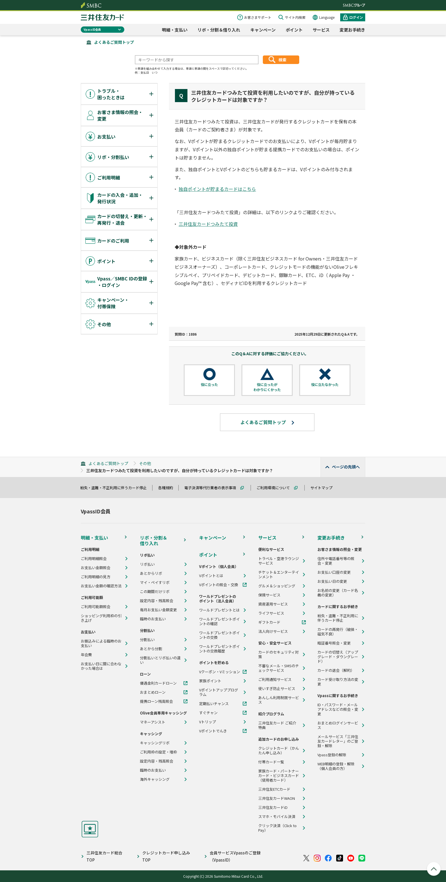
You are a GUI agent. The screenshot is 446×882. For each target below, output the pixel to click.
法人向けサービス (273, 631)
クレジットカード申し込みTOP (166, 856)
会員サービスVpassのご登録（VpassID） (235, 856)
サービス (321, 30)
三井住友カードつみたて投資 (208, 223)
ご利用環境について (276, 487)
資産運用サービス (273, 604)
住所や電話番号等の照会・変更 (335, 560)
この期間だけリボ (155, 591)
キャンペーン (263, 30)
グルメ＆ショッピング (276, 586)
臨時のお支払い (153, 619)
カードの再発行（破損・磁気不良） (337, 631)
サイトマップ (324, 487)
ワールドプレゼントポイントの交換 (219, 635)
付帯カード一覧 (271, 762)
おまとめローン (153, 692)
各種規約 (168, 487)
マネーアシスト (152, 722)
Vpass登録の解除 (331, 755)
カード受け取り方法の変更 (337, 681)
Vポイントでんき (213, 731)
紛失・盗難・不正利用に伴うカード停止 (116, 487)
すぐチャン (208, 712)
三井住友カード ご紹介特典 (277, 725)
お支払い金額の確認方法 (101, 586)
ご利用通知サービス (275, 679)
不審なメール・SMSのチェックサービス (278, 668)
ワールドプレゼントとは (219, 610)
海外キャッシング (155, 779)
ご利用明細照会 (94, 558)
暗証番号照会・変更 (334, 643)
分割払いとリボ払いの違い (160, 660)
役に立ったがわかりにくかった (267, 387)
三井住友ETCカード (274, 789)
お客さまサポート (257, 17)
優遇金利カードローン (158, 683)
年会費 (86, 654)
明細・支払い (174, 30)
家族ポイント (210, 681)
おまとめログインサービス (337, 725)
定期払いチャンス (214, 703)
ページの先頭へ (346, 467)
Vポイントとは (211, 575)
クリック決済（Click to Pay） (277, 828)
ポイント (294, 30)
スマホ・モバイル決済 (276, 816)
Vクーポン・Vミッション (219, 672)
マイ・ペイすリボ (155, 582)
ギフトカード (269, 622)
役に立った (209, 384)
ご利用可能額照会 (95, 606)
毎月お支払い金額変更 (158, 610)
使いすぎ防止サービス (276, 688)
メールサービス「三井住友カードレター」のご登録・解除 (337, 741)
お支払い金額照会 (95, 567)
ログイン (356, 17)
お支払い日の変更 (332, 581)
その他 (145, 463)
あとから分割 (151, 648)
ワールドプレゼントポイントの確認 (219, 621)
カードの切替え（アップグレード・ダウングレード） (337, 657)
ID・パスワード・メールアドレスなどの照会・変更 (337, 709)
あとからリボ (151, 573)
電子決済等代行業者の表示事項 (212, 487)
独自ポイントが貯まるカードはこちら (217, 188)
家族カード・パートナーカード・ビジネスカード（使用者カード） (278, 775)
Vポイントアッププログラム (218, 692)
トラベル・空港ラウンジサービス (278, 560)
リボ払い (147, 564)
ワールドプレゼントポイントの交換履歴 (219, 648)
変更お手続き (352, 30)
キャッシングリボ (155, 743)
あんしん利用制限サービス (278, 700)
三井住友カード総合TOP (104, 856)
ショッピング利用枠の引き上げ (101, 618)
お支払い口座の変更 (334, 572)
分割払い (147, 639)
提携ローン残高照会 (156, 701)
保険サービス (269, 595)
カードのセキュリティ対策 (278, 654)
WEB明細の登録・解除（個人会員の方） (335, 766)
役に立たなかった (324, 384)
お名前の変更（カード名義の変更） (337, 592)
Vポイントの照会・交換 (218, 585)
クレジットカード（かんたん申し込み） (278, 750)
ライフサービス (271, 613)
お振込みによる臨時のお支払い (101, 643)
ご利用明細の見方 (95, 577)
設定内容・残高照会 (156, 600)
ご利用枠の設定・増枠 (158, 752)
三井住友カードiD (273, 807)
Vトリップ (207, 722)
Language (326, 17)
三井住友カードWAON (276, 798)
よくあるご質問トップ (114, 42)
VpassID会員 (92, 29)
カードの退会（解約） (335, 670)
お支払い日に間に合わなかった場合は (101, 666)
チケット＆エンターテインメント (278, 574)
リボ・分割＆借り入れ (218, 30)
